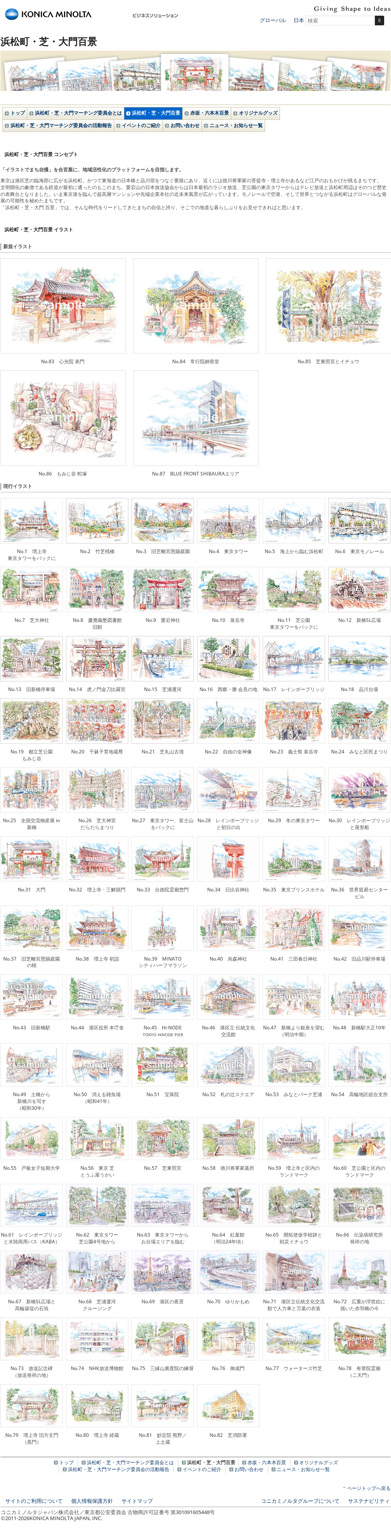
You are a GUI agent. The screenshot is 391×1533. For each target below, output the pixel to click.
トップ (17, 112)
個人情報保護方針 (92, 1500)
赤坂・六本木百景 (209, 112)
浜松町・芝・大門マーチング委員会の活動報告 (61, 125)
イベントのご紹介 (141, 125)
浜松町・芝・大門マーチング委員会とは (78, 112)
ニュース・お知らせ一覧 (236, 125)
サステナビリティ (369, 1500)
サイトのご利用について (34, 1500)
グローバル (273, 20)
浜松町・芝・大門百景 (156, 112)
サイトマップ (137, 1500)
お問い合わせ (185, 125)
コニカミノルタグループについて (300, 1500)
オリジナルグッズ (258, 112)
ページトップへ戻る (369, 1488)
